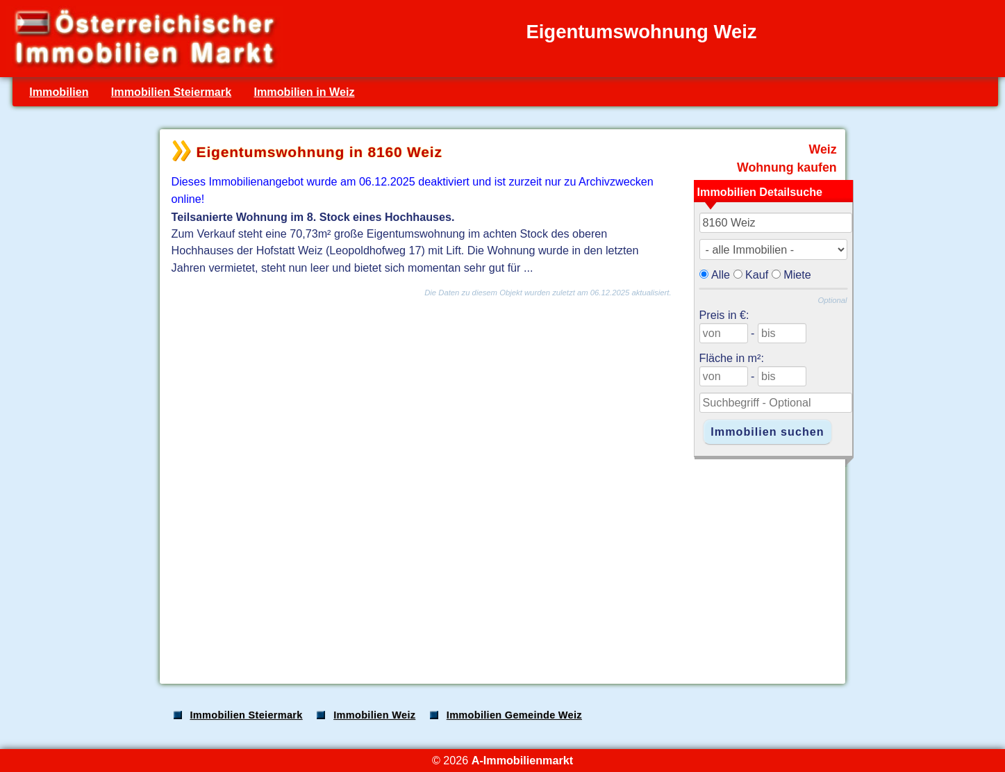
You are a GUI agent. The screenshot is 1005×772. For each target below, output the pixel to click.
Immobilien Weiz (374, 715)
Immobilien (58, 91)
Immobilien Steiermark (171, 91)
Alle (720, 274)
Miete (797, 274)
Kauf (756, 274)
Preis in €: (724, 315)
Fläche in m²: (731, 358)
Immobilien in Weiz (304, 91)
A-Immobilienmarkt (522, 760)
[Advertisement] (501, 564)
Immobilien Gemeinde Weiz (514, 715)
